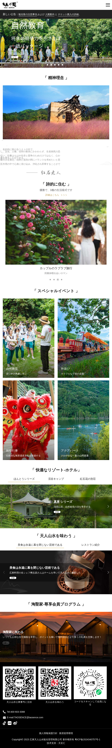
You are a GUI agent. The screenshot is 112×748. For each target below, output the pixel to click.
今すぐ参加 (5, 642)
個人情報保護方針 (48, 733)
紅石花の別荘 (88, 479)
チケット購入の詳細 (68, 14)
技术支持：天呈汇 (56, 743)
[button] (47, 65)
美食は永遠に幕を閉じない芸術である (40, 544)
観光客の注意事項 (28, 14)
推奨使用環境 (66, 733)
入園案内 (49, 14)
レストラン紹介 (90, 544)
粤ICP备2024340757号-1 (87, 739)
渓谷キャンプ (56, 479)
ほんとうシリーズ (24, 479)
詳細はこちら (56, 195)
